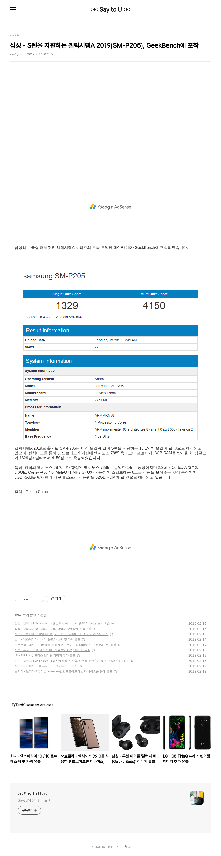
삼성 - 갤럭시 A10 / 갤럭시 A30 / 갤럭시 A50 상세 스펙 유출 (53, 629)
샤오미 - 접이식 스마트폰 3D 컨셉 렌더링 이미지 (46, 666)
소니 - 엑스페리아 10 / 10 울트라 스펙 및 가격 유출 (47, 639)
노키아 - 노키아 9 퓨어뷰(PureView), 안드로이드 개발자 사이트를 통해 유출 (63, 671)
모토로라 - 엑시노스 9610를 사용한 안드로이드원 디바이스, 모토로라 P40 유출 (66, 644)
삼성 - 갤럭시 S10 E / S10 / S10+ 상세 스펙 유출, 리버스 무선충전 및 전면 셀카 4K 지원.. (72, 660)
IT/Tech (19, 615)
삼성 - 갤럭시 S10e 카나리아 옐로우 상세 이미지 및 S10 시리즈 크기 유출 (62, 623)
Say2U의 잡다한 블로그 (34, 800)
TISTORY (112, 847)
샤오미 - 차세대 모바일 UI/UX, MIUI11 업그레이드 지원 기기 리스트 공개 (61, 634)
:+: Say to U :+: (110, 10)
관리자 (127, 847)
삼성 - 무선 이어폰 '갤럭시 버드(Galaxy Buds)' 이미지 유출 (52, 650)
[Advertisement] (110, 127)
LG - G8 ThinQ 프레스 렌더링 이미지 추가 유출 (45, 655)
